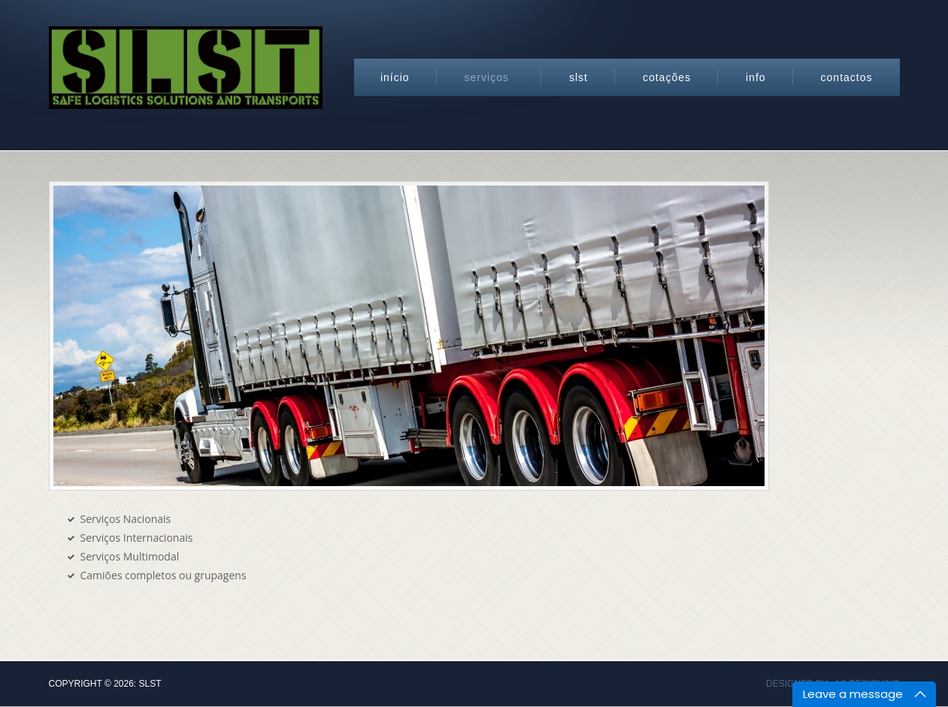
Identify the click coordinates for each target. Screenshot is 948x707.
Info (756, 77)
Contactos (847, 77)
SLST (578, 77)
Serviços (487, 77)
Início (395, 77)
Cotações (667, 77)
